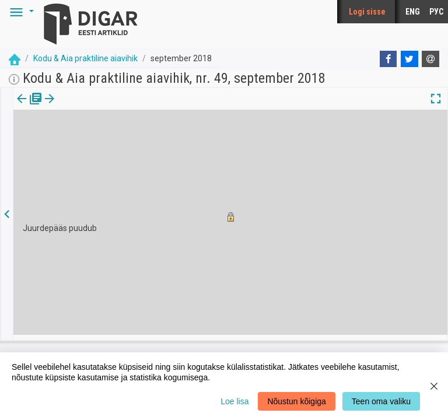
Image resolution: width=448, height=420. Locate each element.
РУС (436, 11)
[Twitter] (409, 59)
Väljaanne (29, 106)
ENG (412, 11)
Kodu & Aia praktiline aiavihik (85, 58)
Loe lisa (234, 401)
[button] (20, 11)
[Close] (434, 386)
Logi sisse (367, 11)
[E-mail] (430, 59)
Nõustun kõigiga (296, 401)
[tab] (29, 107)
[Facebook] (388, 59)
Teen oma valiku (381, 401)
